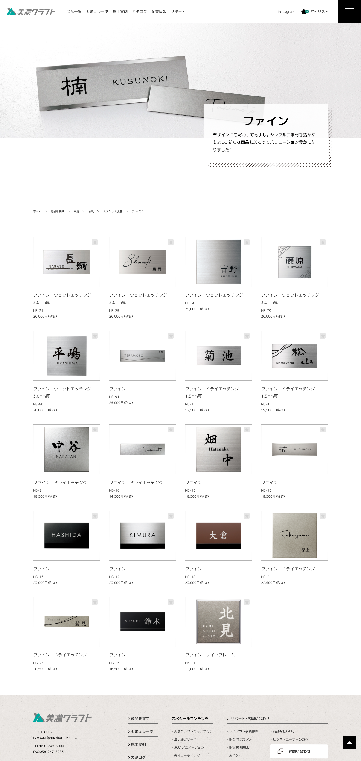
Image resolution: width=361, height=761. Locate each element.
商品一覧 (74, 11)
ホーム (37, 211)
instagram (286, 11)
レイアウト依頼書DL (244, 731)
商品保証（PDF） (284, 731)
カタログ (139, 11)
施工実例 (120, 11)
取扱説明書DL (239, 747)
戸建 (76, 211)
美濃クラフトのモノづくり (193, 731)
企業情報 (158, 11)
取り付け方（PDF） (241, 739)
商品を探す (57, 211)
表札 (91, 211)
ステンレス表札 (112, 211)
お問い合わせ (299, 751)
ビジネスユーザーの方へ (290, 739)
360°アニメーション (189, 747)
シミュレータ (97, 11)
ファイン (137, 211)
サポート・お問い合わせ (250, 718)
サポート (178, 11)
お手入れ (235, 755)
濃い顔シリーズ (185, 739)
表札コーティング (187, 755)
